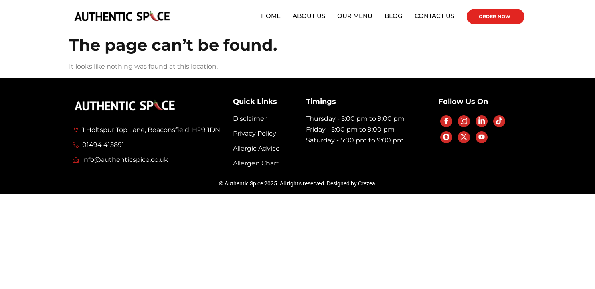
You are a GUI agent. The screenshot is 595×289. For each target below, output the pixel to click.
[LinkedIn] (482, 121)
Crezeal (367, 183)
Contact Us (434, 16)
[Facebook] (446, 121)
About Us (309, 16)
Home (271, 16)
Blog (394, 16)
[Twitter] (464, 137)
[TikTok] (499, 121)
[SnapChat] (446, 137)
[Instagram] (464, 121)
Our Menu (354, 16)
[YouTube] (482, 137)
